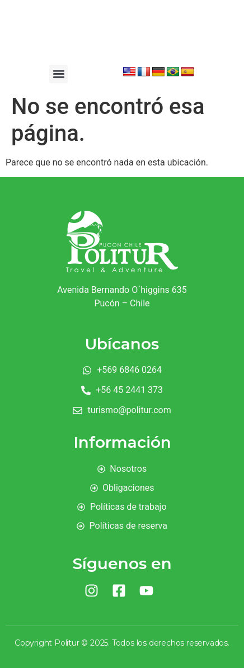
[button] (58, 74)
